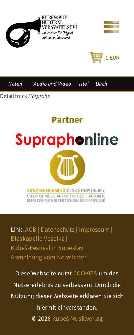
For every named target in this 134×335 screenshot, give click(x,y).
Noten (15, 83)
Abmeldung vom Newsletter (48, 257)
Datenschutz (58, 229)
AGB (30, 229)
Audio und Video (52, 83)
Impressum (94, 229)
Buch (101, 83)
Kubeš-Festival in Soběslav (47, 248)
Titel (83, 83)
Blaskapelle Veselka (38, 238)
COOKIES (85, 273)
